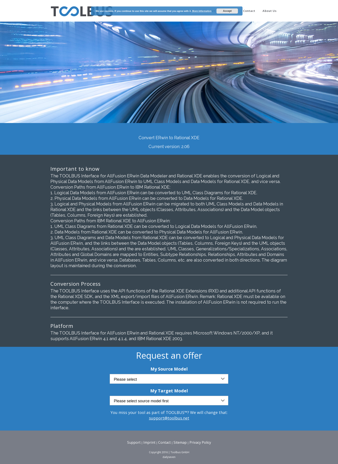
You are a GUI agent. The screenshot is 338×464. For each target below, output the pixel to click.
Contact (164, 442)
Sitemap (180, 442)
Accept (227, 11)
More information (201, 11)
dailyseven (169, 457)
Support (134, 442)
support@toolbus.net (169, 418)
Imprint (149, 442)
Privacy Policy (200, 442)
